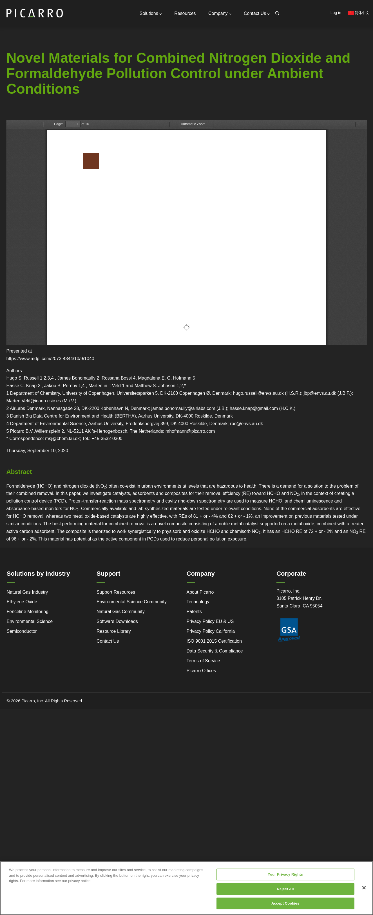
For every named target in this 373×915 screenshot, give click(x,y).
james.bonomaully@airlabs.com (183, 407)
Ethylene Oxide (22, 601)
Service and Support (13, 97)
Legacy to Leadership (49, 107)
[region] (186, 888)
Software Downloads (117, 621)
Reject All (285, 889)
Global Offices (70, 72)
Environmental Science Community (132, 601)
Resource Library (114, 630)
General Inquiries (73, 54)
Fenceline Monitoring (28, 611)
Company (220, 13)
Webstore (85, 109)
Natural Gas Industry (27, 591)
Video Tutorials (84, 101)
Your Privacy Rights (285, 874)
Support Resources (75, 61)
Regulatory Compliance (13, 117)
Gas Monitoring (122, 97)
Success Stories (10, 127)
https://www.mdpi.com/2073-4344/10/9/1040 (50, 358)
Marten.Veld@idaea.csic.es (33, 400)
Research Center (85, 117)
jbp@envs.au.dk (320, 393)
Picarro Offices (201, 670)
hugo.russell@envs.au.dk (258, 393)
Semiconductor (22, 630)
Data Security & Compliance (215, 650)
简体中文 (359, 13)
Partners (65, 77)
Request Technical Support (82, 67)
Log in (335, 13)
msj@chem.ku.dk (62, 438)
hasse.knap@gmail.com (254, 407)
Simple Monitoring (48, 97)
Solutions (151, 13)
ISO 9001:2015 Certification (214, 640)
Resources (185, 13)
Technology (198, 601)
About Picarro (200, 591)
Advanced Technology (12, 106)
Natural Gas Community (121, 611)
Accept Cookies (285, 903)
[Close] (364, 888)
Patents (194, 611)
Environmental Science (30, 621)
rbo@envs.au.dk (246, 423)
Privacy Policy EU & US (210, 621)
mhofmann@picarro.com (190, 430)
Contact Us (257, 13)
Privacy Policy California (211, 630)
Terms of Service (203, 660)
